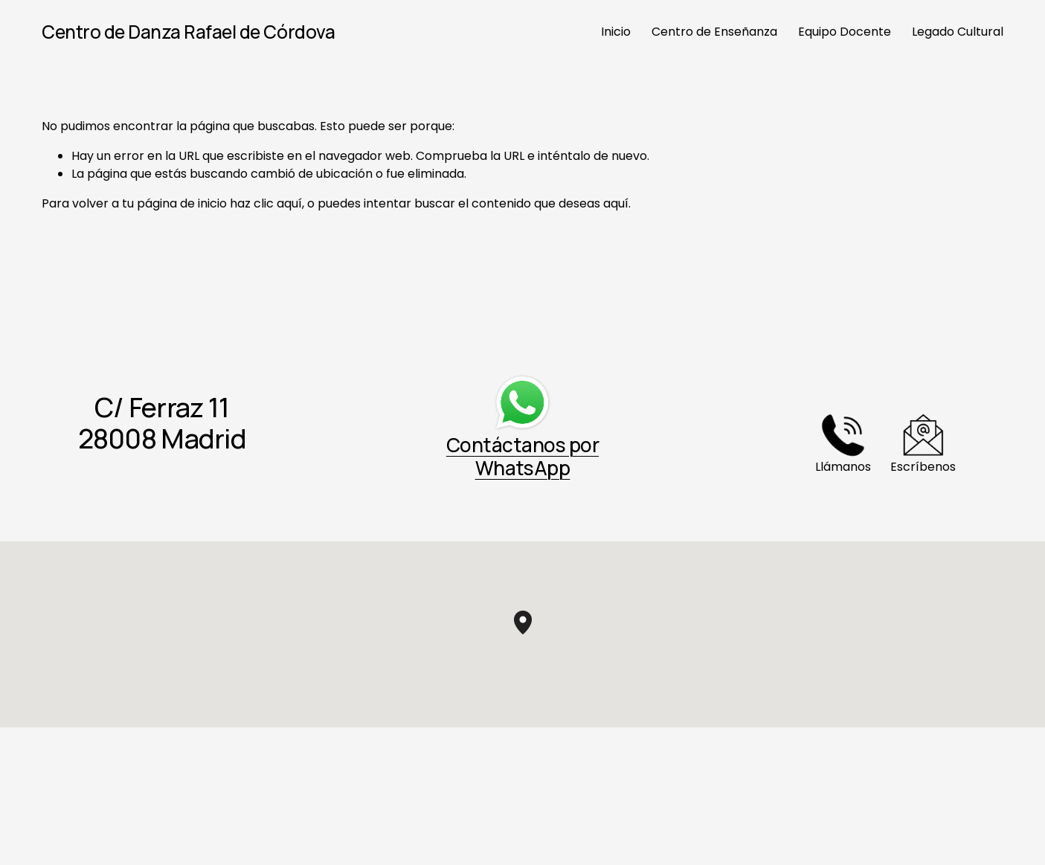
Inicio (616, 31)
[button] (532, 634)
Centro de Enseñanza (714, 31)
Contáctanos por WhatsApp (522, 456)
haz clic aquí (266, 203)
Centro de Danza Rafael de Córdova (188, 31)
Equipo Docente (844, 31)
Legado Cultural (957, 31)
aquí (615, 203)
